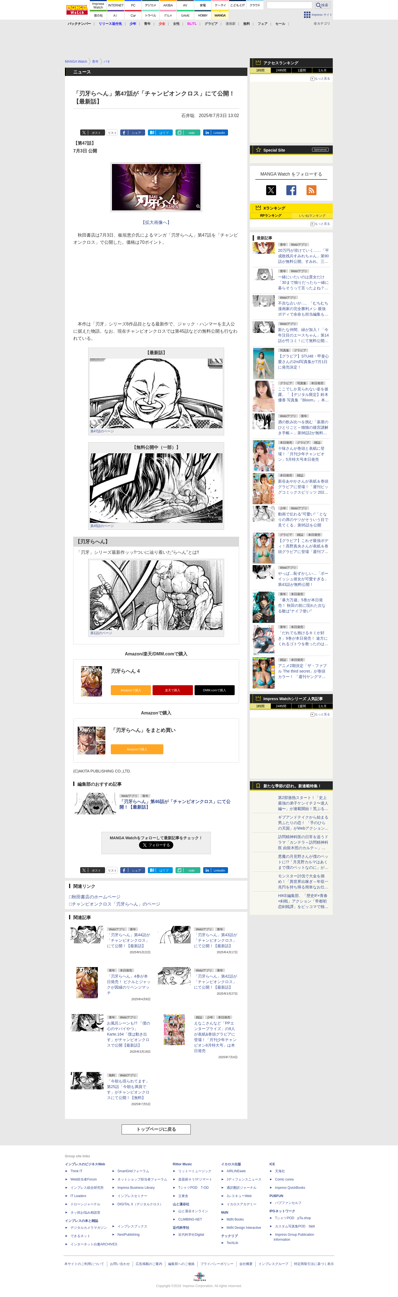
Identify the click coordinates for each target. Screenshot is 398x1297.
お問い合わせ (120, 1264)
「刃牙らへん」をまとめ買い (143, 730)
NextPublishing (128, 1235)
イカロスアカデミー (241, 1204)
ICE (272, 1164)
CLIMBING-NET (190, 1219)
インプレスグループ (273, 1264)
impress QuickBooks (290, 1188)
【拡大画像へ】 (156, 222)
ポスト (96, 132)
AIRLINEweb (236, 1171)
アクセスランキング (280, 63)
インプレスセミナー (132, 1196)
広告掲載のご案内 (149, 1264)
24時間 (281, 70)
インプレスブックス (132, 1226)
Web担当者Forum (83, 1179)
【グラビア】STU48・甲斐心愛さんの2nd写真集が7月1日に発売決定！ (303, 361)
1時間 (260, 70)
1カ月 (322, 70)
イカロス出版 (231, 1164)
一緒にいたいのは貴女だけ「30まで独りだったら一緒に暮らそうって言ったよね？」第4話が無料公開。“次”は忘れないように (303, 288)
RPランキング (270, 216)
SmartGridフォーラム (133, 1171)
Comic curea (284, 1179)
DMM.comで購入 (214, 690)
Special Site (274, 150)
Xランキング (274, 208)
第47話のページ (102, 431)
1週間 (302, 70)
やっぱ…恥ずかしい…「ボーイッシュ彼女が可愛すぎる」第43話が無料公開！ (303, 579)
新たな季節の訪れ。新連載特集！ (292, 786)
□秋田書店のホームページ (95, 896)
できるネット (80, 1236)
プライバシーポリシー (217, 1264)
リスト (112, 132)
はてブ (164, 132)
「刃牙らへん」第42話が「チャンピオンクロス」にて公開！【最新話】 (215, 981)
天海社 (280, 1171)
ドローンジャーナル (85, 1204)
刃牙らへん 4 (125, 671)
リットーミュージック (194, 1171)
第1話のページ (101, 633)
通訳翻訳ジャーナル (241, 1188)
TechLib (232, 1243)
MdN (224, 1212)
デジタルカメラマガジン (88, 1228)
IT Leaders (78, 1196)
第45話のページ (102, 526)
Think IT (76, 1171)
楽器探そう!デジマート (195, 1179)
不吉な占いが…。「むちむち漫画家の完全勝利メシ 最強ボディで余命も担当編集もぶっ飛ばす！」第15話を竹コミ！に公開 (303, 314)
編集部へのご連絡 (181, 1264)
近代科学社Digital (191, 1235)
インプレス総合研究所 (87, 1188)
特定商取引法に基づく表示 (314, 1264)
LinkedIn (219, 132)
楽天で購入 (172, 690)
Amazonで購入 (131, 690)
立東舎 (183, 1196)
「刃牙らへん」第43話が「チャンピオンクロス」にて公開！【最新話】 (215, 940)
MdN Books (235, 1219)
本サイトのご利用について (84, 1264)
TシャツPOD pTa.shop (293, 1218)
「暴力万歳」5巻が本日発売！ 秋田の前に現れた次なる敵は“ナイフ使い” (302, 605)
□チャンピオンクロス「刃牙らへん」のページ (114, 904)
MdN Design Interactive (244, 1228)
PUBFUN (276, 1196)
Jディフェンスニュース (244, 1179)
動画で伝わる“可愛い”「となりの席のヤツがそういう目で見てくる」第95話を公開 (303, 519)
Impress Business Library (136, 1188)
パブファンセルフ (288, 1203)
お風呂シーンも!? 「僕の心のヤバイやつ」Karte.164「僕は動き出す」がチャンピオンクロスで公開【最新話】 (128, 1034)
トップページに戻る (156, 1129)
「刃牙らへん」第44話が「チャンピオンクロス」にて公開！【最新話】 (128, 940)
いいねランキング (312, 216)
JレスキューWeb (239, 1196)
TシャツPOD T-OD (193, 1188)
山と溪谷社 (181, 1204)
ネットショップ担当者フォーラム (142, 1179)
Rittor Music (182, 1164)
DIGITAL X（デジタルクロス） (140, 1204)
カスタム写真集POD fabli (295, 1226)
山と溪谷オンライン (193, 1211)
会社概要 (246, 1264)
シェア (136, 132)
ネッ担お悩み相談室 (85, 1212)
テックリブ (229, 1236)
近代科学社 (181, 1228)
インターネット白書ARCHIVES (93, 1244)
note (192, 132)
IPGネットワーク (282, 1211)
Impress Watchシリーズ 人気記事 (293, 699)
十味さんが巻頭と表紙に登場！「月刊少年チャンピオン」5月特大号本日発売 (301, 454)
